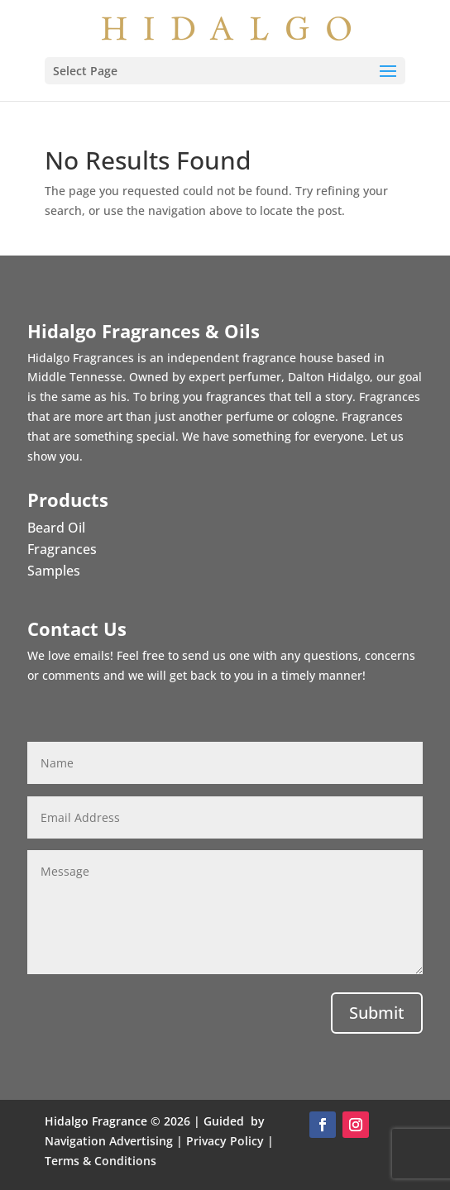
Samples (53, 571)
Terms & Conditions (100, 1160)
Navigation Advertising (109, 1141)
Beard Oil (56, 528)
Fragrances (62, 549)
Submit (377, 1012)
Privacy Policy (225, 1141)
